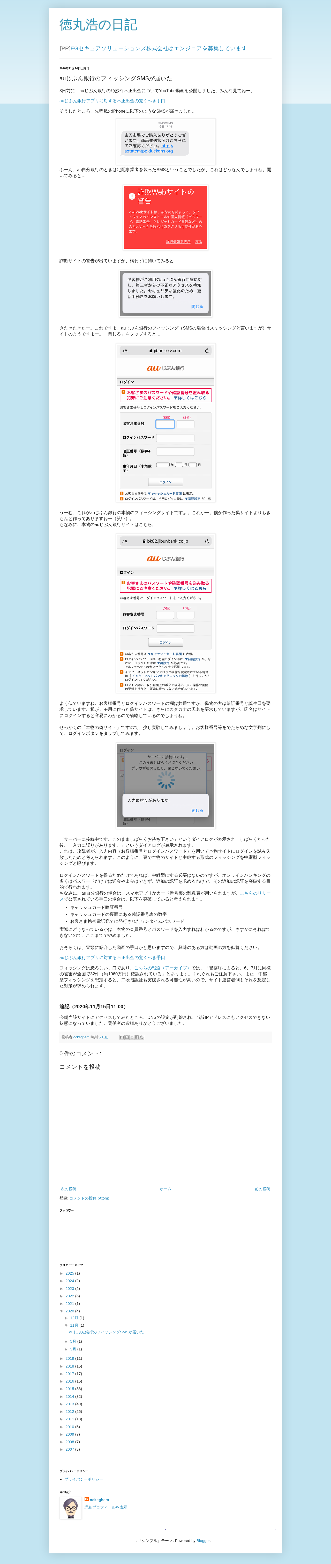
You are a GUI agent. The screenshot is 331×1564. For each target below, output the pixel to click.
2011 (70, 1419)
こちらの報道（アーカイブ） (162, 968)
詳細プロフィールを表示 (106, 1507)
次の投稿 (68, 1189)
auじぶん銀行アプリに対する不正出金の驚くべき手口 (112, 100)
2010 (70, 1426)
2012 (70, 1411)
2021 (70, 1303)
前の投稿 (262, 1189)
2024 (70, 1280)
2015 (70, 1388)
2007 (70, 1449)
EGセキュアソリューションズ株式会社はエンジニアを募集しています (159, 48)
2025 (70, 1273)
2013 (70, 1404)
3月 (73, 1349)
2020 (70, 1311)
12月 (74, 1317)
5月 (73, 1341)
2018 (70, 1366)
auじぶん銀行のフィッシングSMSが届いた (106, 1332)
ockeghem (99, 1499)
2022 (70, 1296)
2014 (70, 1396)
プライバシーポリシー (83, 1479)
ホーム (165, 1189)
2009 (70, 1434)
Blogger (203, 1540)
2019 (70, 1358)
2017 (70, 1373)
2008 (70, 1441)
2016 (70, 1381)
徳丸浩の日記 (98, 24)
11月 (74, 1325)
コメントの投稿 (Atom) (89, 1198)
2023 (70, 1288)
